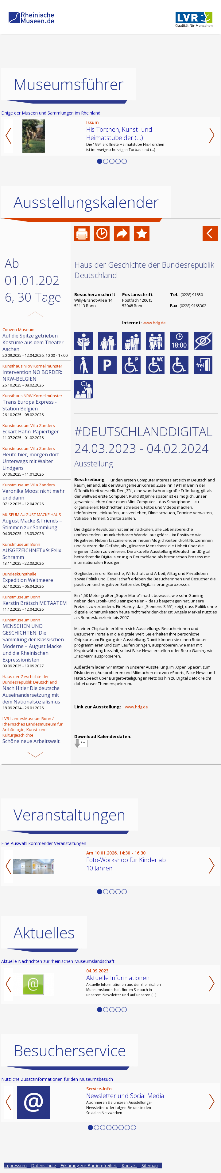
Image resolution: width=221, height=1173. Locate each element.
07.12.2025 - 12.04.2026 (35, 494)
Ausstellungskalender (86, 202)
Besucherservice (70, 1050)
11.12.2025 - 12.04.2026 (35, 603)
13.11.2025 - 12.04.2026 (35, 740)
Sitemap (150, 1165)
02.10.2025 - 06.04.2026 (35, 580)
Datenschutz (43, 1165)
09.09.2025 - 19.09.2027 (35, 643)
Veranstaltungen (70, 814)
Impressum (15, 1165)
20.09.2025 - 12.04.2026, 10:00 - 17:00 (35, 342)
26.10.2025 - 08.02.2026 (35, 375)
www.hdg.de (154, 323)
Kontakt (129, 1165)
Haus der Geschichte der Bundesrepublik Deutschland (144, 269)
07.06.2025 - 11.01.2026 (35, 461)
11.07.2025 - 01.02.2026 (35, 431)
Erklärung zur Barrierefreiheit (88, 1165)
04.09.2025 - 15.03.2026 (35, 524)
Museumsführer (69, 84)
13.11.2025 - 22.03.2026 (35, 553)
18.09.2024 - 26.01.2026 (35, 692)
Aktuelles (44, 932)
